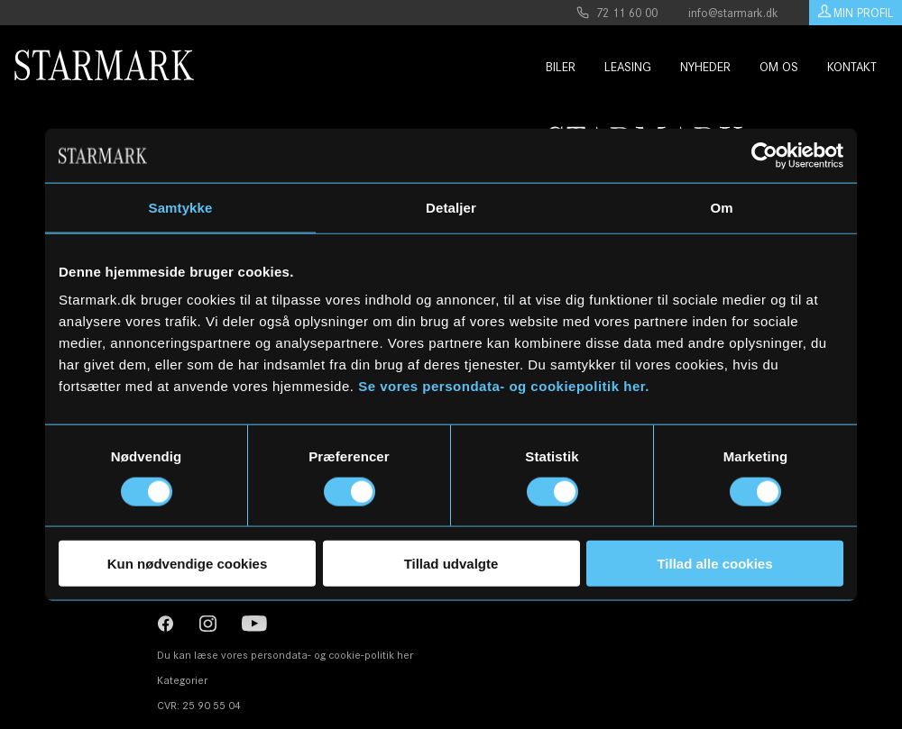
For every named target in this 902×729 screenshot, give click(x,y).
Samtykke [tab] (181, 206)
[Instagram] (167, 625)
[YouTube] (256, 625)
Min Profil (855, 13)
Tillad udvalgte (451, 563)
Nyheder (692, 67)
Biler (551, 67)
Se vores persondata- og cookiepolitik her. (503, 386)
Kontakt (839, 67)
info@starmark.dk (733, 13)
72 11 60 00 (617, 13)
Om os (766, 67)
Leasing (615, 67)
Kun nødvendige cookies (187, 563)
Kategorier (182, 680)
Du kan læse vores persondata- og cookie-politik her (285, 654)
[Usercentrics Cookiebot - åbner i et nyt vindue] (764, 155)
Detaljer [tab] (451, 206)
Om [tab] (721, 206)
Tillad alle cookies (714, 563)
